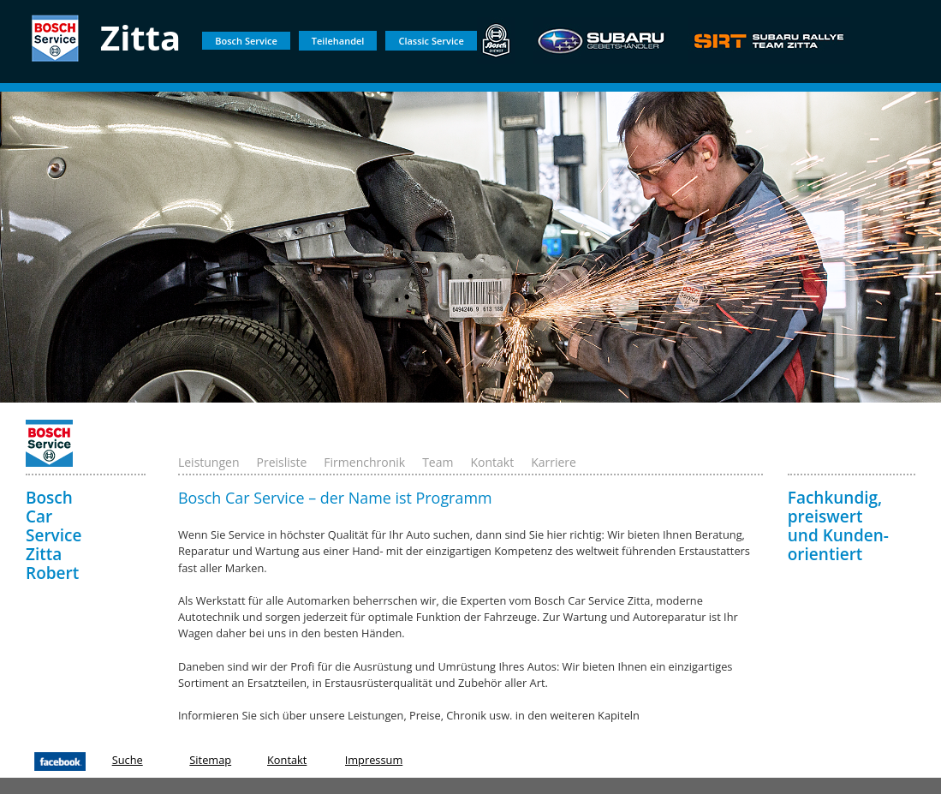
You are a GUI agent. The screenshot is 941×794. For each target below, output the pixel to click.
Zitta (140, 37)
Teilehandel (338, 40)
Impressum (374, 759)
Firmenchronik (364, 462)
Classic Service (430, 40)
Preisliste (282, 462)
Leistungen (209, 462)
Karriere (553, 462)
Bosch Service (246, 40)
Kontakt (492, 462)
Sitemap (210, 759)
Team (437, 462)
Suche (127, 759)
